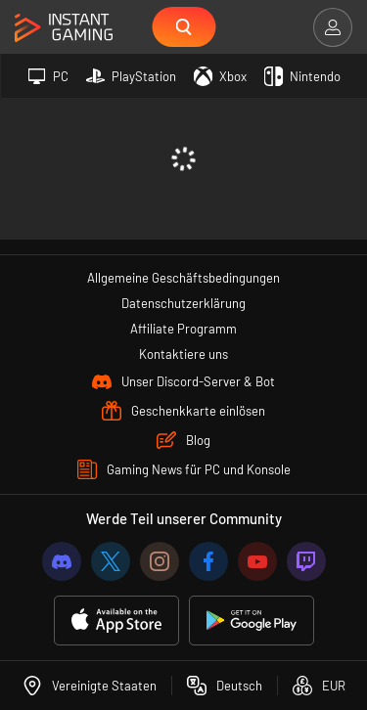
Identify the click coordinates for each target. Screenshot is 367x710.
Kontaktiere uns (183, 354)
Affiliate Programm (183, 328)
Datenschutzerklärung (183, 303)
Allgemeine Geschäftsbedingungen (183, 278)
